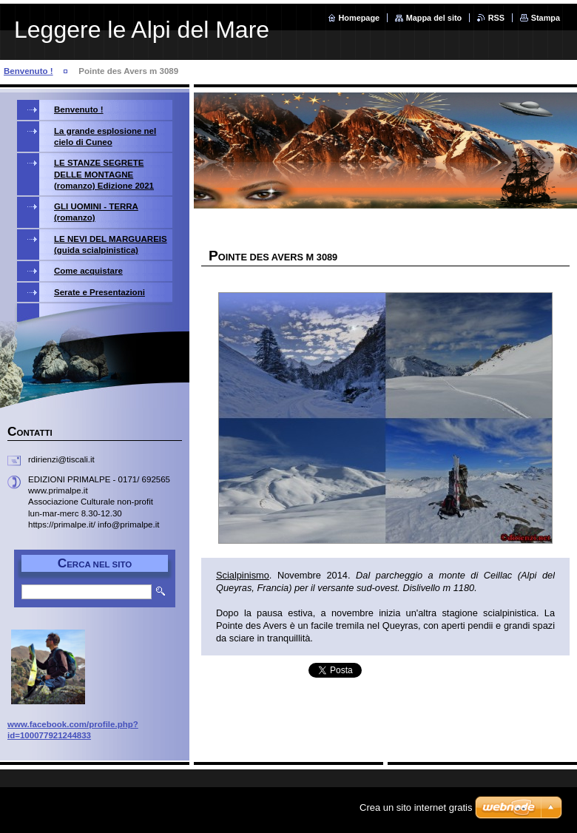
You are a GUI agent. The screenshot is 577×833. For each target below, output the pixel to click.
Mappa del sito (434, 17)
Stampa (545, 17)
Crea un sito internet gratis (416, 807)
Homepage (359, 17)
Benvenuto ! (28, 71)
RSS (496, 17)
